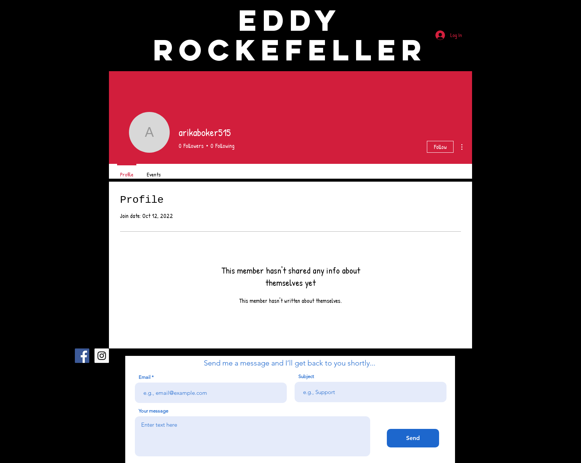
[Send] (413, 438)
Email (144, 377)
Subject (306, 376)
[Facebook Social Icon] (82, 355)
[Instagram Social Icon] (101, 355)
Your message (153, 411)
